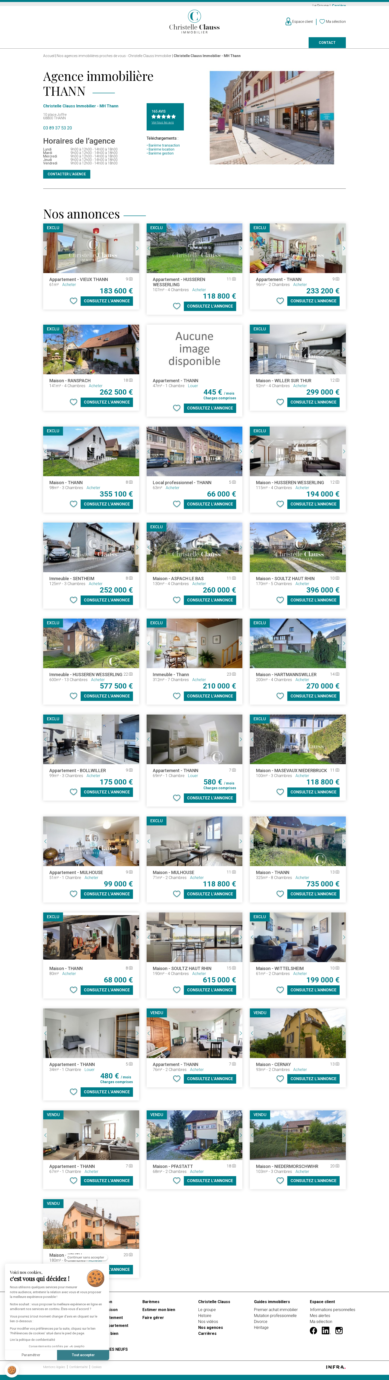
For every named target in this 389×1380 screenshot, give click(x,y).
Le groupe (207, 1313)
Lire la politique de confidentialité (32, 1340)
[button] (11, 1370)
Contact (327, 46)
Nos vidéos (208, 1324)
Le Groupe (321, 6)
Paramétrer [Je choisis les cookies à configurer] (31, 1355)
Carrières (207, 1336)
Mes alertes (320, 1319)
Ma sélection (321, 1324)
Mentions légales (54, 1370)
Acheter (51, 46)
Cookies (97, 1370)
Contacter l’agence (67, 177)
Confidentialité (78, 1370)
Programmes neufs (186, 46)
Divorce (260, 1324)
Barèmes (151, 1305)
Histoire (204, 1319)
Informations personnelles (332, 1313)
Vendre (110, 46)
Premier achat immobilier (276, 1313)
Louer (81, 46)
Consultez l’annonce (107, 304)
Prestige (142, 46)
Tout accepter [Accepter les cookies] (83, 1355)
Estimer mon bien (158, 1313)
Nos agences (271, 46)
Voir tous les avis (163, 125)
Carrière (339, 6)
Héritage (261, 1330)
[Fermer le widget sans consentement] (86, 1257)
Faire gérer (232, 46)
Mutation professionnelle (275, 1319)
